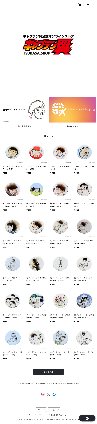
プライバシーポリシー (37, 415)
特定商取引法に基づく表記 (58, 415)
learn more (72, 126)
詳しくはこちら (24, 126)
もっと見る (48, 371)
